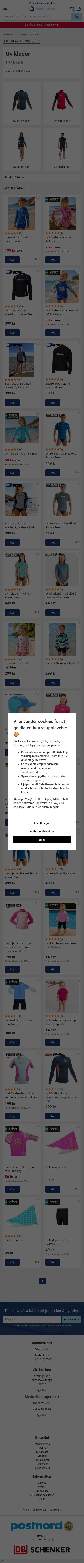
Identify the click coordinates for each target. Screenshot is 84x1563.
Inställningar (42, 823)
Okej (42, 839)
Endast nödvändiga (42, 831)
